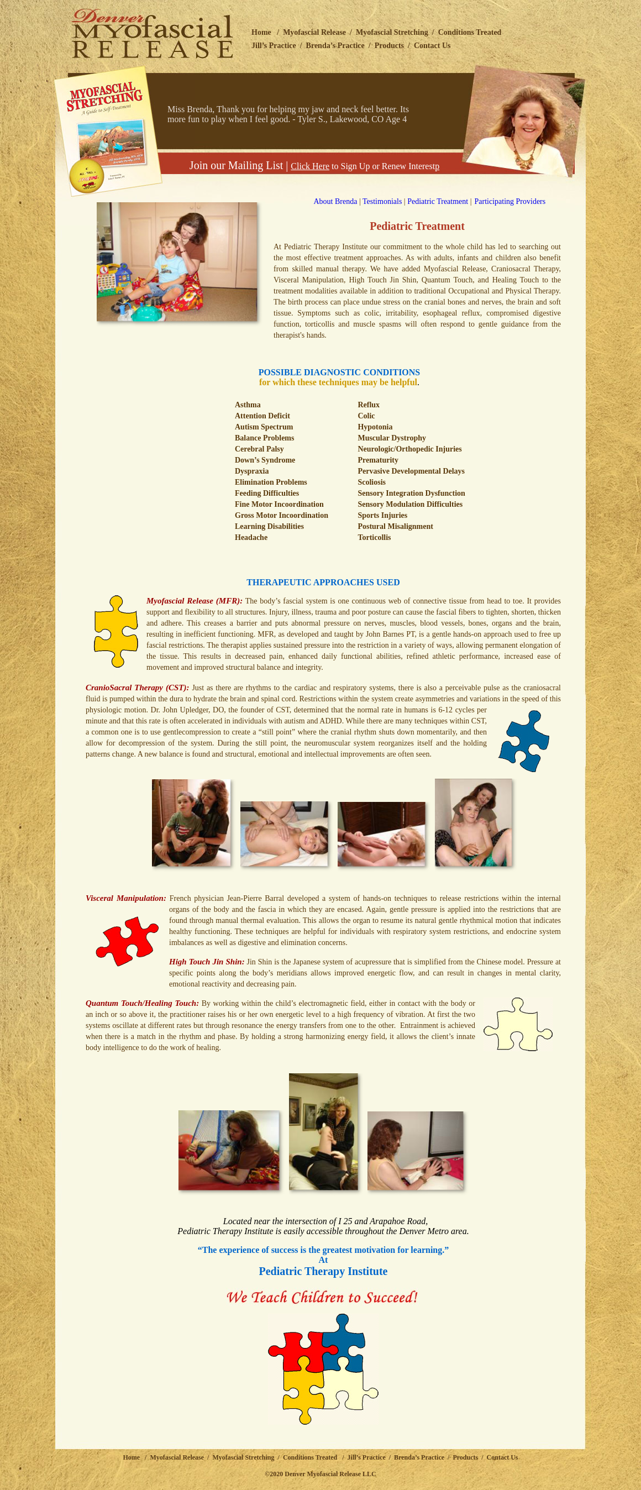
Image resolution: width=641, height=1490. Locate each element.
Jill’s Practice (273, 45)
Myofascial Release (314, 32)
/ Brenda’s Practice (415, 1457)
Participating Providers (510, 201)
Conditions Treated (470, 32)
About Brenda (323, 201)
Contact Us (432, 45)
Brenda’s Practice (335, 45)
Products (389, 45)
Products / (469, 1457)
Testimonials (382, 201)
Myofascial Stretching (392, 32)
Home (261, 32)
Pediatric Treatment (437, 201)
